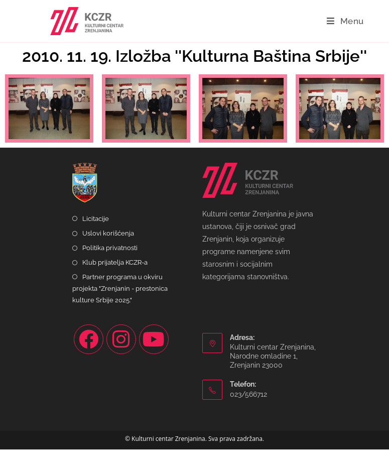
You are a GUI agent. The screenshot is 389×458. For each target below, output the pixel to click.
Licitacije (95, 227)
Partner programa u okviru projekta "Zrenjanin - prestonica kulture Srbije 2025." (120, 297)
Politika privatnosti (110, 256)
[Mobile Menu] (345, 21)
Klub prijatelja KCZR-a (115, 271)
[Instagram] (121, 348)
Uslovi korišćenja (108, 242)
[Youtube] (154, 348)
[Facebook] (88, 348)
